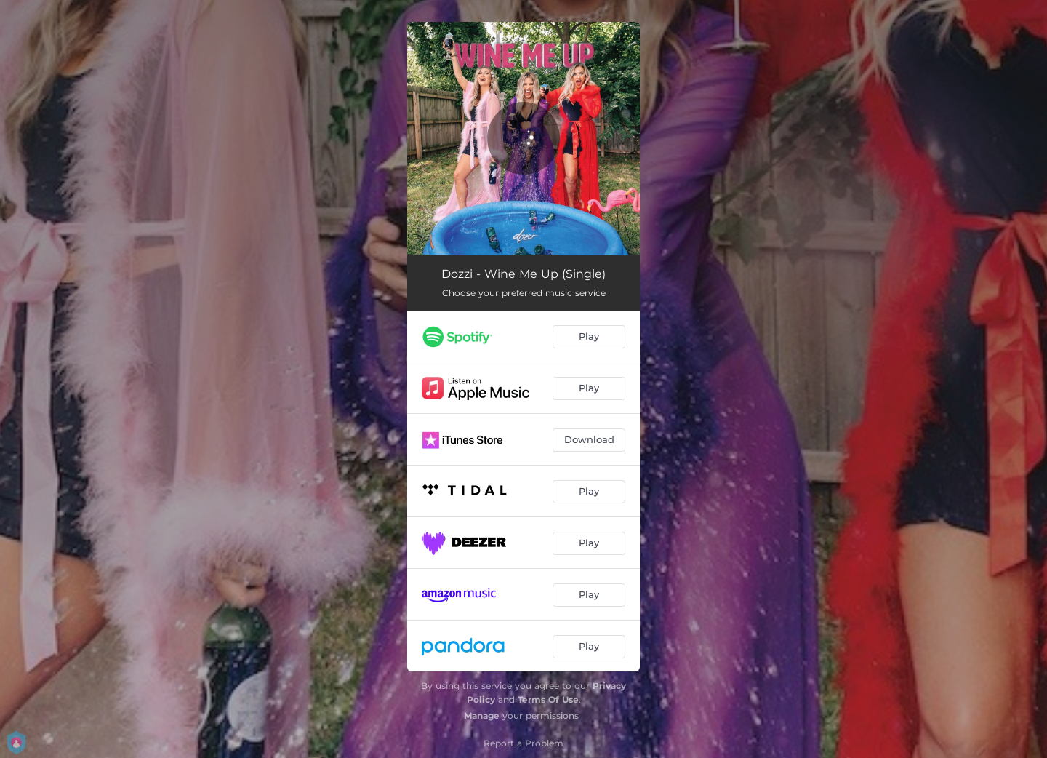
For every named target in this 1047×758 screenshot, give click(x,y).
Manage (482, 715)
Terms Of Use (548, 699)
